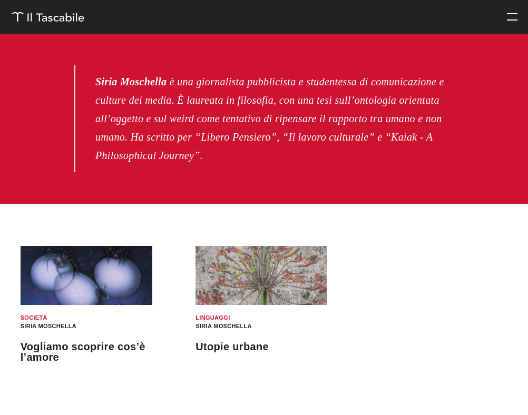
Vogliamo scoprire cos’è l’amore (83, 352)
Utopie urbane (232, 346)
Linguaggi (212, 317)
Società (34, 317)
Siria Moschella (48, 326)
